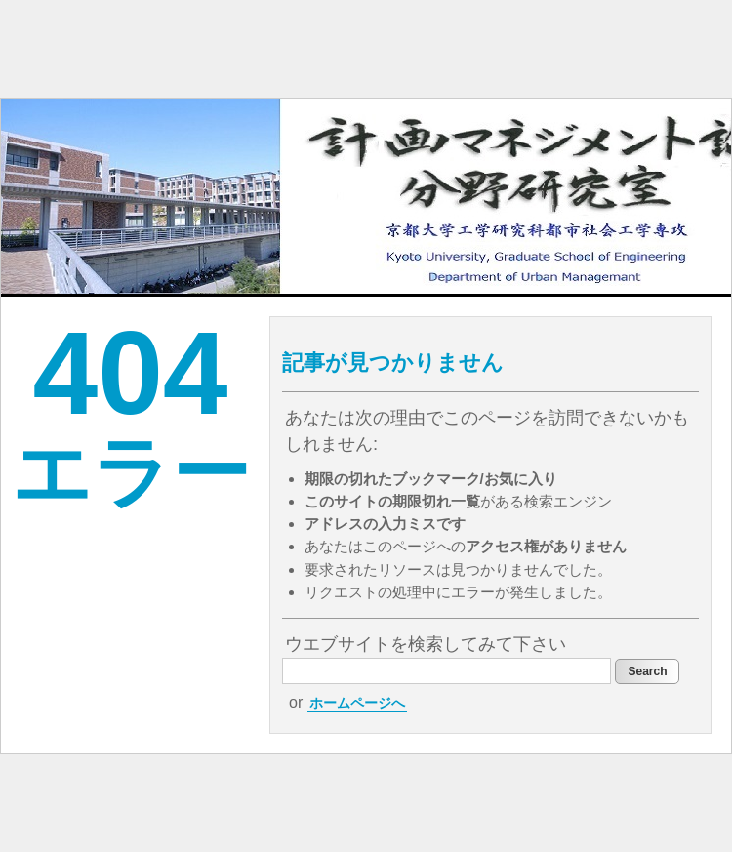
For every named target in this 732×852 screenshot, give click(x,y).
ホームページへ (357, 702)
